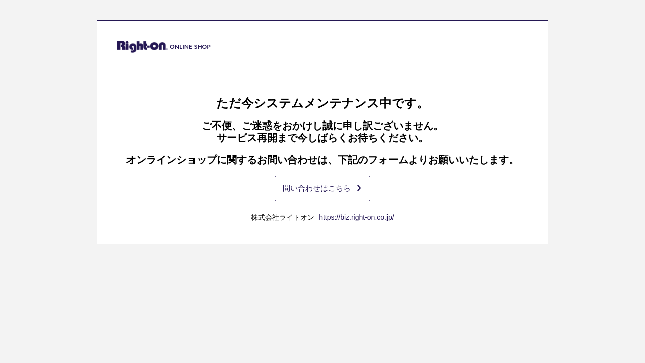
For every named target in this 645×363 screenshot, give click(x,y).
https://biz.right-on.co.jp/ (356, 217)
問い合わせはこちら (322, 188)
